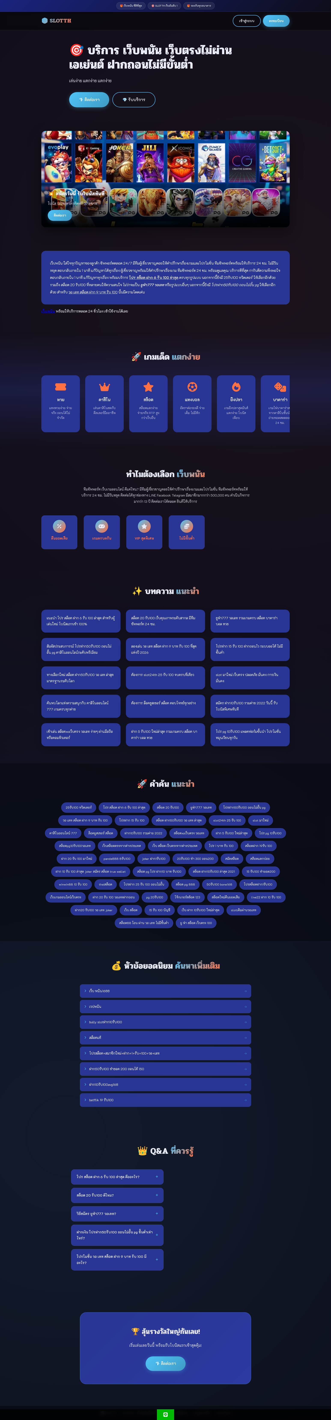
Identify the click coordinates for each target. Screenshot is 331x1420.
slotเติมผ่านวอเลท (243, 910)
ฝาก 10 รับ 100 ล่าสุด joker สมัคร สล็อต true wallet (91, 871)
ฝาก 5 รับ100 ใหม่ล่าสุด (232, 833)
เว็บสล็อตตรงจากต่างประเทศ (121, 846)
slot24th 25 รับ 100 (227, 820)
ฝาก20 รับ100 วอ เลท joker (94, 910)
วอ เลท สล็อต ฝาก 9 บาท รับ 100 (85, 820)
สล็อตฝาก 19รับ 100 (258, 846)
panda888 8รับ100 (117, 859)
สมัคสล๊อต (232, 859)
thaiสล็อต (105, 884)
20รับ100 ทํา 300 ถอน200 (195, 859)
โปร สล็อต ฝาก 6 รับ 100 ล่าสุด (124, 807)
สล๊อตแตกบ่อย (260, 859)
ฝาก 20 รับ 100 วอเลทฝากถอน (114, 897)
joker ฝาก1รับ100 (154, 859)
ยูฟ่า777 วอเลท (201, 807)
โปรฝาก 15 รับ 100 (132, 820)
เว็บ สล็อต (130, 910)
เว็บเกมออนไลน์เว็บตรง (65, 897)
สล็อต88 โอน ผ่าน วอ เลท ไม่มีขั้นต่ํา (144, 923)
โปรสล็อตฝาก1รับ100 (258, 884)
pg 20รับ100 (154, 897)
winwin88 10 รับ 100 (73, 884)
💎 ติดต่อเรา (89, 99)
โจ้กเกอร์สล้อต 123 (187, 897)
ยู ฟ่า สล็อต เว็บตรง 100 (196, 923)
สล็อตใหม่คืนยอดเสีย (226, 897)
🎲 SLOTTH (56, 20)
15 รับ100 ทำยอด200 (260, 871)
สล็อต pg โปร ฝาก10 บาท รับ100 (159, 871)
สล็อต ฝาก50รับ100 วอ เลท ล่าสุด (179, 820)
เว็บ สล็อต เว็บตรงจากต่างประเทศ (174, 846)
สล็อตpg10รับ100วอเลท (75, 846)
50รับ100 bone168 (219, 884)
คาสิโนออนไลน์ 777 (63, 833)
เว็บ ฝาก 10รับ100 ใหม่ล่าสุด (200, 910)
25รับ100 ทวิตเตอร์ (79, 807)
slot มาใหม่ (260, 820)
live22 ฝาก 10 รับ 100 (266, 897)
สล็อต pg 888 (185, 884)
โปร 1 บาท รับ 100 (221, 846)
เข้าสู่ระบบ (246, 21)
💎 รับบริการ (133, 99)
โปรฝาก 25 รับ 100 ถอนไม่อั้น (144, 884)
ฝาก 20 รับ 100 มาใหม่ (76, 859)
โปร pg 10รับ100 (270, 833)
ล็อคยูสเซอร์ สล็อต (100, 833)
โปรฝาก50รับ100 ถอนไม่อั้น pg (244, 807)
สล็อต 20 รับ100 (168, 807)
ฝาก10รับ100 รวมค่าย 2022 (143, 833)
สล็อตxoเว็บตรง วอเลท (189, 833)
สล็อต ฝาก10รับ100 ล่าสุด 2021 (214, 871)
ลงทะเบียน (276, 21)
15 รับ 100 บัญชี (159, 910)
